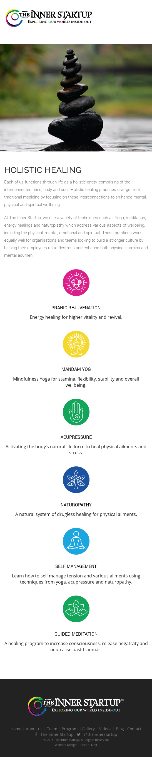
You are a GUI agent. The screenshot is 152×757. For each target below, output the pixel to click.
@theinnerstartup (97, 734)
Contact (134, 728)
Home (16, 728)
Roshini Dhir (88, 745)
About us (34, 728)
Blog (120, 728)
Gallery (88, 728)
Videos (105, 728)
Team (52, 728)
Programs (70, 728)
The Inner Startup (54, 734)
